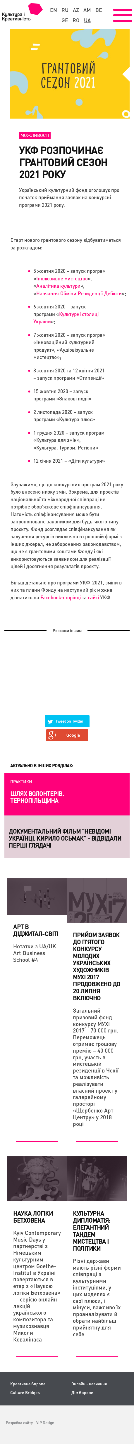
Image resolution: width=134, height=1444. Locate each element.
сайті (94, 597)
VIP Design (45, 1422)
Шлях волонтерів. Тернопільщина (37, 797)
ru (64, 10)
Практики (21, 781)
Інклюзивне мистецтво (62, 278)
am (87, 10)
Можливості (34, 135)
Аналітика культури (58, 285)
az (76, 10)
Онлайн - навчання (89, 1383)
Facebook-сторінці (60, 597)
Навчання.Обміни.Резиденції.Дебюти (79, 293)
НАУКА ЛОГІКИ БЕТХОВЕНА (33, 1216)
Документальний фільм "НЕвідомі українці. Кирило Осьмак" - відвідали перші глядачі (65, 838)
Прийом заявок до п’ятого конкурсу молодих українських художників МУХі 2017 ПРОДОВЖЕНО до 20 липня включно (96, 966)
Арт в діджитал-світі (35, 930)
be (98, 10)
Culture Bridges (25, 1392)
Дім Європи (82, 1392)
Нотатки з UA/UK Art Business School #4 (34, 953)
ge (64, 20)
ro (76, 20)
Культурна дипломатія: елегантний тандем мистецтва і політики (91, 1230)
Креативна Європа (27, 1383)
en (53, 10)
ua (87, 20)
